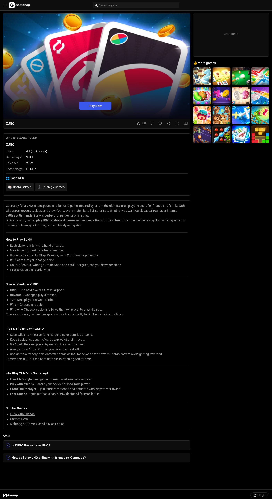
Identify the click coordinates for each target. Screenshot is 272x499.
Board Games (19, 138)
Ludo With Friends (22, 414)
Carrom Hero (19, 419)
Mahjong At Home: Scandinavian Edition (37, 424)
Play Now (95, 106)
